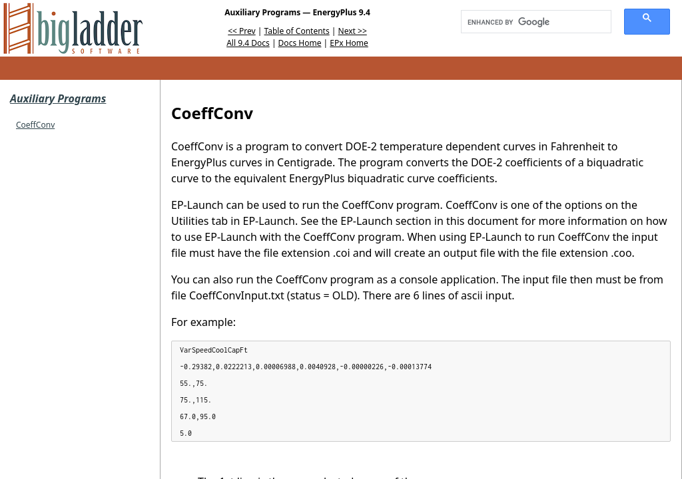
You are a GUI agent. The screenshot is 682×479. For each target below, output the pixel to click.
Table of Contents (297, 31)
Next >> (352, 31)
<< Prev (241, 31)
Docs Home (300, 43)
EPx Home (349, 43)
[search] (531, 22)
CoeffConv (35, 124)
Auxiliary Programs (58, 98)
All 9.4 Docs (248, 43)
